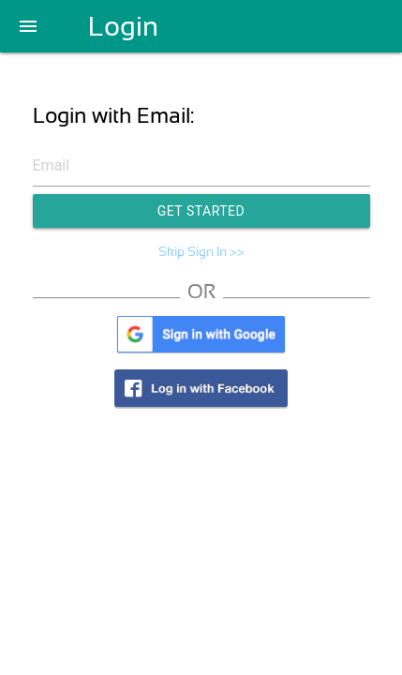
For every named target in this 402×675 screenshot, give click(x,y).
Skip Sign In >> (201, 251)
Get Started (201, 210)
